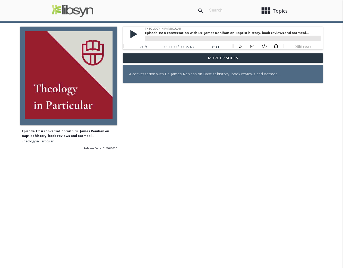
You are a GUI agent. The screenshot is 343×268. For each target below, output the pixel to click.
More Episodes (223, 57)
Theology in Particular (38, 141)
